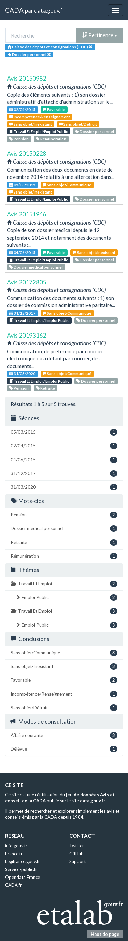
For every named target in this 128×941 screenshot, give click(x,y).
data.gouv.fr (49, 10)
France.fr (14, 853)
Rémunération (51, 139)
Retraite (45, 388)
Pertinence (99, 35)
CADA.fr (13, 885)
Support (77, 861)
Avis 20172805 (26, 282)
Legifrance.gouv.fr (22, 861)
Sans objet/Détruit (78, 124)
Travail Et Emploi (64, 584)
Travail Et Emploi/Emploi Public (38, 131)
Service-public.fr (21, 869)
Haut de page (105, 934)
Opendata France (22, 877)
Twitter (76, 846)
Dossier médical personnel (36, 267)
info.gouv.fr (16, 846)
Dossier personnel (94, 131)
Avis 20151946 (26, 214)
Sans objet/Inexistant (30, 124)
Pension (19, 139)
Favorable (54, 109)
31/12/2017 (22, 313)
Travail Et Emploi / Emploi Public (39, 320)
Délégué (64, 749)
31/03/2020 (22, 373)
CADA (14, 10)
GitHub (76, 853)
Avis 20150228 (26, 153)
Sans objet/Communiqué (67, 185)
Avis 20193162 (26, 335)
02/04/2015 (22, 109)
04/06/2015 (22, 252)
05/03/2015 (22, 185)
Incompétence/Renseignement (39, 117)
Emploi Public (66, 597)
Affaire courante (64, 735)
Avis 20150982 (26, 78)
